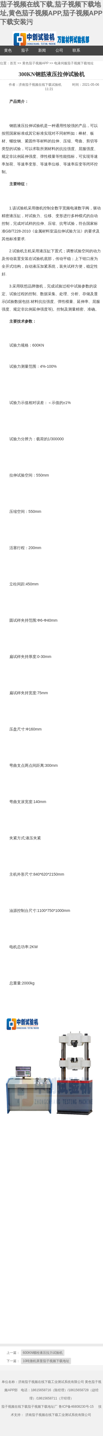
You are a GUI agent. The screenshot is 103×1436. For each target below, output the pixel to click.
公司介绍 (59, 52)
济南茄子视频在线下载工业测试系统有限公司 (58, 1415)
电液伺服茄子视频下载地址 (74, 63)
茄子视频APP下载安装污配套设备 (25, 52)
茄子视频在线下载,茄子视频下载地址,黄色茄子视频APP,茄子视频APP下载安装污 (51, 13)
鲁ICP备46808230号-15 (76, 1407)
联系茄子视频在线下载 (76, 52)
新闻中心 (42, 52)
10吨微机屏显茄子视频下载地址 (46, 1361)
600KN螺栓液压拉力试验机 (43, 1353)
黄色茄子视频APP (8, 52)
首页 (13, 63)
